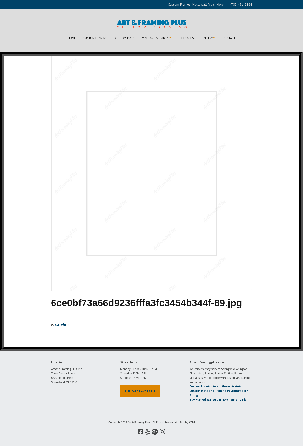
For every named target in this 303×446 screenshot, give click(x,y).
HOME (72, 38)
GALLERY (207, 38)
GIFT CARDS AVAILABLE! (140, 391)
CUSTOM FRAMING (95, 38)
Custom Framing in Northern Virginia (215, 386)
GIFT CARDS (186, 38)
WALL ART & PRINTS (155, 38)
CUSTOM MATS (124, 38)
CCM (192, 422)
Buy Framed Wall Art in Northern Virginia (218, 399)
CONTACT (229, 38)
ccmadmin (62, 324)
